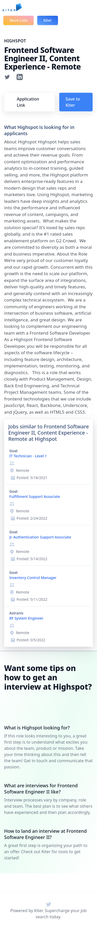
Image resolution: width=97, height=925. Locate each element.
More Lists (18, 20)
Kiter (47, 20)
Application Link (28, 102)
